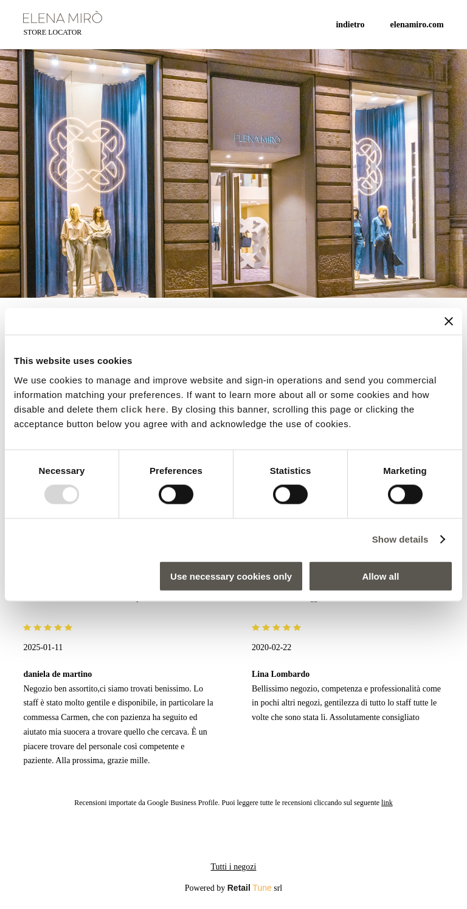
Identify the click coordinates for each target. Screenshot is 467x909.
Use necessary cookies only (231, 576)
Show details (400, 539)
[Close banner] (449, 321)
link (387, 802)
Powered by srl (234, 888)
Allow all (380, 576)
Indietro (350, 24)
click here (142, 408)
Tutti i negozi (234, 866)
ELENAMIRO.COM (417, 24)
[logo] (62, 17)
